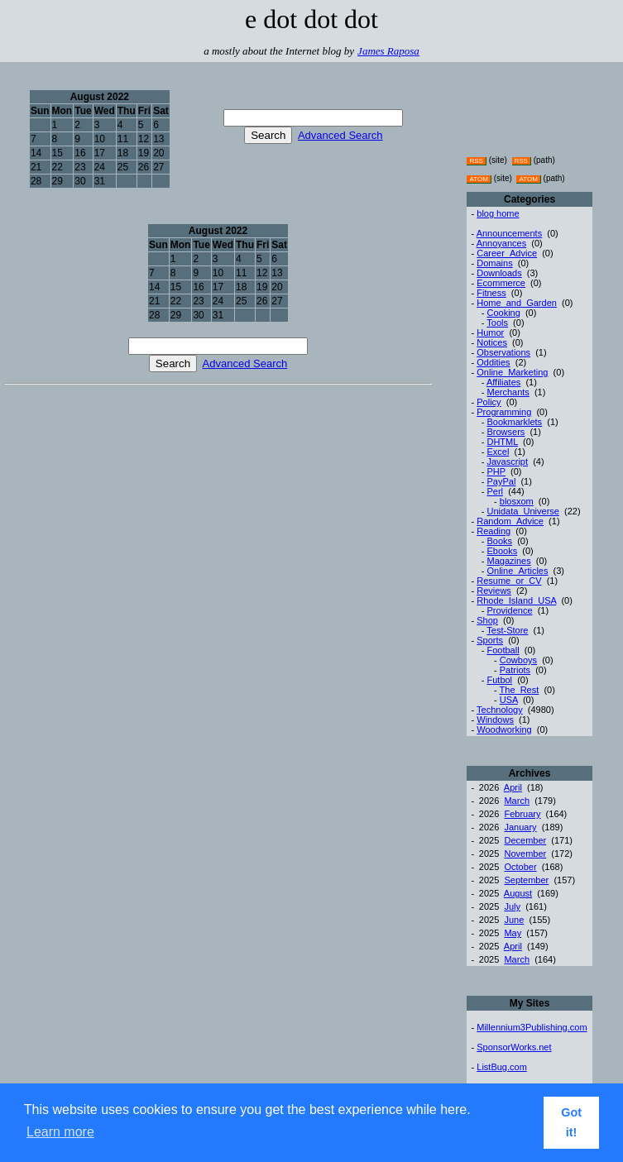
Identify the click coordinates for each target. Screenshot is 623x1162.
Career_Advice (507, 253)
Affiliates (503, 382)
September (526, 880)
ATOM (478, 179)
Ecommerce (501, 283)
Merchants (507, 392)
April (513, 787)
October (520, 867)
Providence (509, 610)
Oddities (493, 362)
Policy (489, 402)
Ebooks (501, 551)
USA (509, 700)
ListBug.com (502, 1067)
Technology (500, 710)
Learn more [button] (60, 1132)
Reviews (494, 590)
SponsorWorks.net (514, 1047)
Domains (494, 263)
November (525, 853)
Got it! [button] (571, 1122)
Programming (504, 412)
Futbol (499, 680)
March (517, 801)
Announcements (510, 233)
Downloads (499, 273)
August (518, 893)
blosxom (517, 501)
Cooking (503, 313)
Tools (497, 323)
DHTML (501, 442)
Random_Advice (510, 521)
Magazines (508, 561)
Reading (493, 531)
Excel (497, 452)
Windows (495, 719)
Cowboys (518, 660)
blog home (498, 213)
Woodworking (504, 729)
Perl (494, 491)
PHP (495, 471)
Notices (492, 342)
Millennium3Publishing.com (532, 1027)
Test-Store (507, 630)
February (522, 814)
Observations (503, 352)
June (514, 920)
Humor (490, 332)
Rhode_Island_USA (516, 600)
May (512, 933)
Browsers (505, 432)
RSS (475, 161)
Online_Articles (517, 571)
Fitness (491, 293)
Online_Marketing (512, 372)
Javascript (507, 461)
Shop (487, 620)
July (512, 906)
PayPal (500, 481)
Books (499, 541)
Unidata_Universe (522, 511)
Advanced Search (340, 135)
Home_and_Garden (517, 303)
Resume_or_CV (509, 581)
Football (502, 650)
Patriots (515, 670)
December (525, 840)
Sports (490, 640)
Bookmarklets (514, 422)
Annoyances (502, 243)
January (520, 827)
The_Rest (519, 690)
